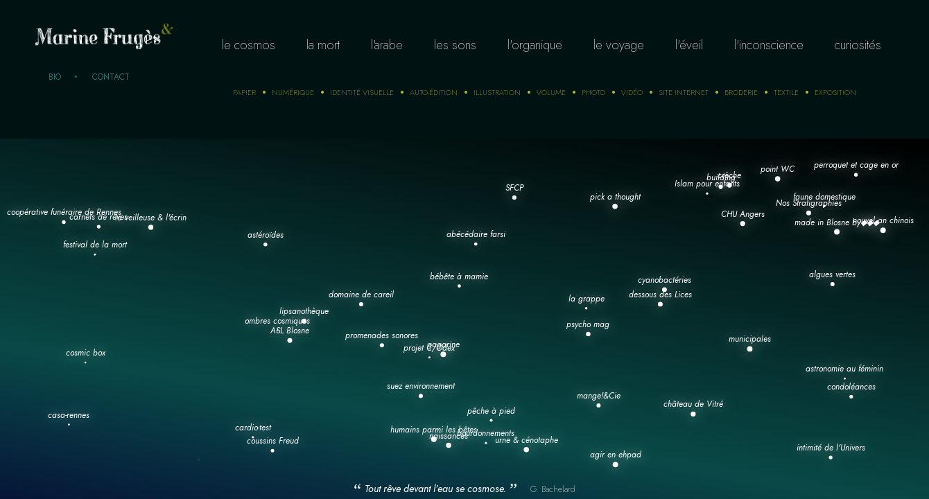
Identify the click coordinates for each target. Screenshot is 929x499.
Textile (786, 92)
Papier (244, 92)
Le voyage (618, 45)
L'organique (534, 45)
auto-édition (434, 92)
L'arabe (387, 45)
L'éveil (689, 45)
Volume (551, 92)
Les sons (455, 45)
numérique (293, 92)
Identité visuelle (362, 92)
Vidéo (632, 92)
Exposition (835, 92)
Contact (111, 77)
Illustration (497, 92)
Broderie (741, 92)
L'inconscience (769, 45)
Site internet (684, 92)
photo (593, 92)
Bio (55, 77)
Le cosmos (248, 45)
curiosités (858, 45)
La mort (323, 45)
